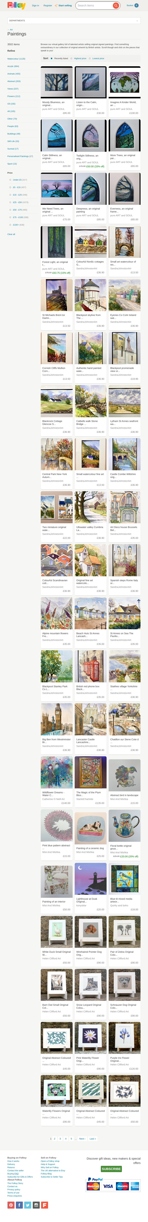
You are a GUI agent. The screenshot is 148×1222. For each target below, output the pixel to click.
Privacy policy (13, 1189)
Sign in (35, 5)
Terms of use (13, 1192)
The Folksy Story (15, 1183)
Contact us (12, 1186)
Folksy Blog (46, 1173)
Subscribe (111, 1169)
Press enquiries (14, 1196)
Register (48, 5)
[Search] (116, 5)
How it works (13, 1161)
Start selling (65, 5)
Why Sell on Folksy (50, 1167)
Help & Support (48, 1164)
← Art (10, 29)
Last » (93, 1138)
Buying (13, 1173)
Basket (132, 5)
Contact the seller (15, 1170)
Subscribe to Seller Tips (52, 1177)
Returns (11, 1167)
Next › (82, 1138)
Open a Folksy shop (50, 1161)
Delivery (11, 1164)
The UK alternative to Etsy (53, 1170)
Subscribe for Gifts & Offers (20, 1177)
